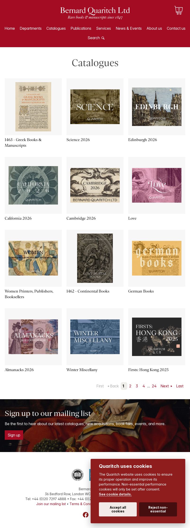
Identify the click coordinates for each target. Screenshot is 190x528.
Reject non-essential (158, 509)
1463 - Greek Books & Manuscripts (23, 143)
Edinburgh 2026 (142, 140)
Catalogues (56, 28)
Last (179, 386)
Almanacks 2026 (19, 370)
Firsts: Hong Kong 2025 (148, 370)
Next (165, 386)
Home (9, 28)
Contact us (176, 28)
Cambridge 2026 (81, 218)
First (100, 386)
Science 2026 (78, 140)
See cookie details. (115, 494)
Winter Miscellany (81, 370)
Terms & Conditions (85, 504)
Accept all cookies (118, 509)
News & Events (129, 28)
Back (114, 386)
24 (154, 386)
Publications (81, 28)
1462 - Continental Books (87, 291)
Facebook (85, 515)
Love (132, 218)
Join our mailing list (51, 504)
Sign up (14, 435)
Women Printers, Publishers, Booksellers (29, 294)
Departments (31, 28)
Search (94, 37)
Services (103, 28)
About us (154, 28)
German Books (141, 291)
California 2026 (18, 218)
